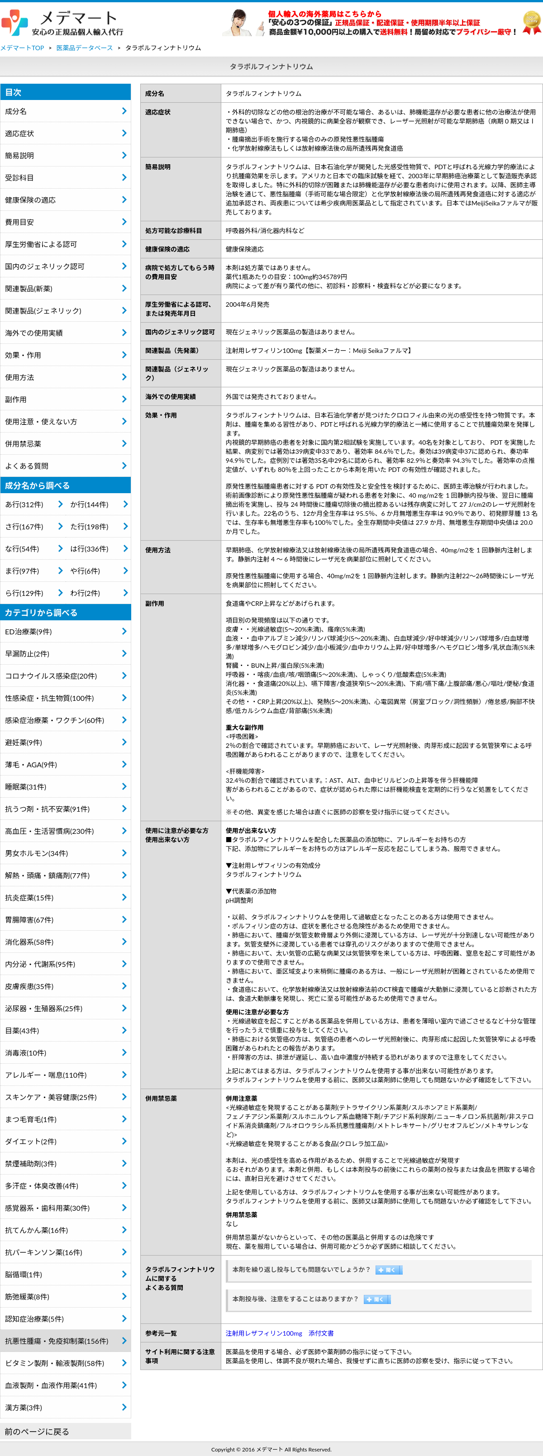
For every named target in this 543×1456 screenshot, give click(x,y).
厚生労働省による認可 (41, 244)
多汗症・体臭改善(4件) (41, 1185)
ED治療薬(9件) (28, 631)
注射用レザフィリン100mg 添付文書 (280, 1333)
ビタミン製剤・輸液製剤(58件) (54, 1363)
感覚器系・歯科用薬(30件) (47, 1208)
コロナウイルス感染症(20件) (51, 675)
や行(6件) (85, 570)
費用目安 (19, 222)
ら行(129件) (24, 593)
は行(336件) (89, 548)
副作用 (16, 399)
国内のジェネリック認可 (45, 266)
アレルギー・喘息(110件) (45, 1075)
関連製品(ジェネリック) (43, 310)
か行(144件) (89, 504)
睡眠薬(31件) (25, 786)
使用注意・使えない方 (41, 421)
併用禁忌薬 (23, 443)
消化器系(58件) (29, 941)
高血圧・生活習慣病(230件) (49, 831)
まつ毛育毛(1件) (31, 1119)
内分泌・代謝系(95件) (40, 964)
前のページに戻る (37, 1432)
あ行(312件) (24, 504)
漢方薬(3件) (23, 1407)
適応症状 (19, 133)
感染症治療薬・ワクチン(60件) (54, 720)
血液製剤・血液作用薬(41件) (51, 1385)
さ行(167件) (24, 526)
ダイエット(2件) (31, 1141)
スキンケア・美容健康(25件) (51, 1097)
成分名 (16, 111)
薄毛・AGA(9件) (31, 764)
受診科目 (19, 177)
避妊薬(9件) (23, 742)
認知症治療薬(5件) (34, 1318)
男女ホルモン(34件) (36, 853)
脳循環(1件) (23, 1274)
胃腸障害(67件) (29, 919)
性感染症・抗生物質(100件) (49, 698)
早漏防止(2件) (27, 653)
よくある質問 (26, 466)
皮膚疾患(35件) (29, 986)
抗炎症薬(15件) (29, 897)
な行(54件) (22, 548)
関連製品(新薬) (28, 288)
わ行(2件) (85, 593)
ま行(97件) (22, 570)
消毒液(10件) (25, 1052)
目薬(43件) (22, 1030)
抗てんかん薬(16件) (36, 1230)
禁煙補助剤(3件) (31, 1163)
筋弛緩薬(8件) (27, 1296)
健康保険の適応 (30, 199)
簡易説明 (19, 155)
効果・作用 (23, 355)
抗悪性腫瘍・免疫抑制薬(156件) (56, 1341)
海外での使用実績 (34, 332)
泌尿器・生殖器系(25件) (43, 1008)
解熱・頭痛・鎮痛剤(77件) (47, 875)
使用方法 (19, 377)
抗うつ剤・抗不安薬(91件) (47, 808)
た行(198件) (89, 526)
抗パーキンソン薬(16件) (43, 1252)
